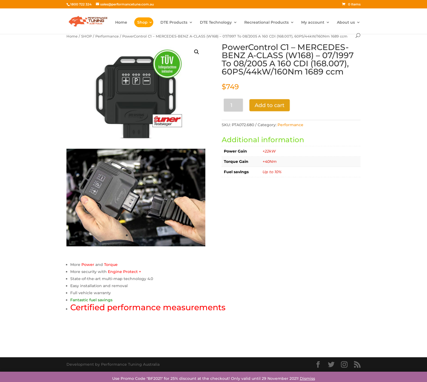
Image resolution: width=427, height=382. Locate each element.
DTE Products (173, 22)
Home (121, 22)
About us (346, 22)
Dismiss (307, 378)
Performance (107, 36)
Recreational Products (266, 22)
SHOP (86, 36)
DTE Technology (216, 22)
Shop (142, 22)
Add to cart (268, 105)
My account (312, 22)
